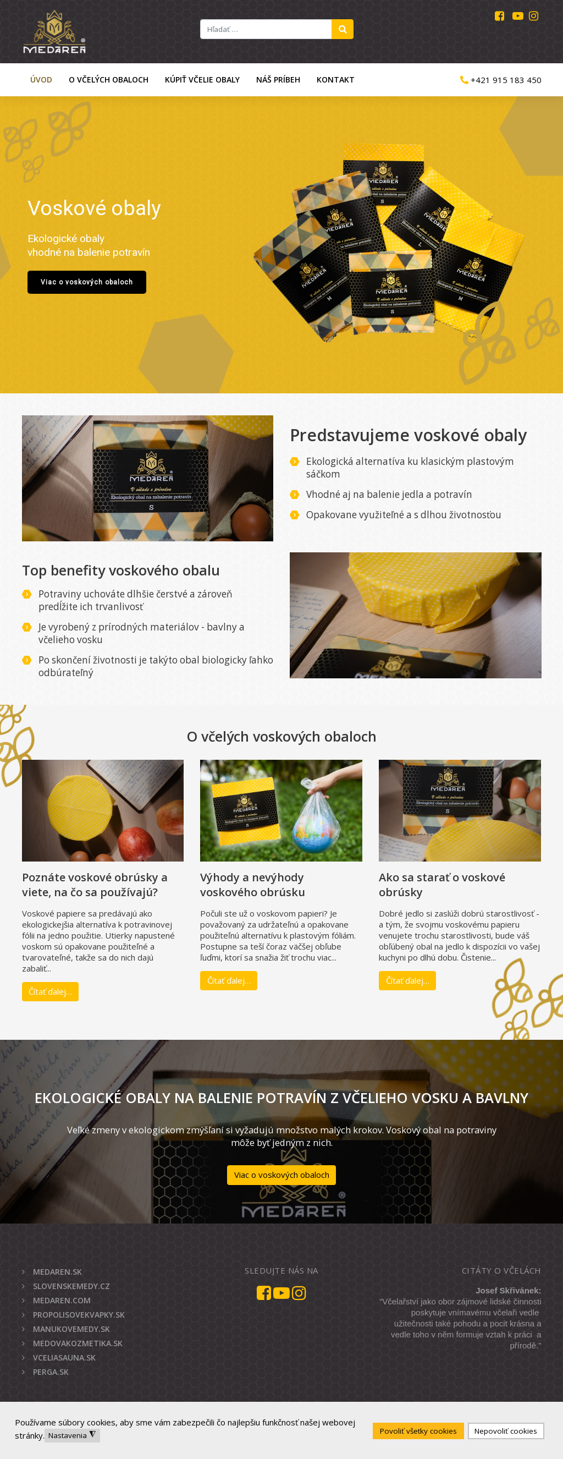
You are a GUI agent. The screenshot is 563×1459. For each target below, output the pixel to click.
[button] (281, 244)
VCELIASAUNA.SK (64, 1357)
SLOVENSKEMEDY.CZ (71, 1286)
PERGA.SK (51, 1372)
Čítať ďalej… (50, 991)
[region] (281, 244)
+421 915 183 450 (501, 79)
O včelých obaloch (108, 79)
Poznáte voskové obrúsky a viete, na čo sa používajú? (95, 884)
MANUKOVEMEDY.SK (71, 1329)
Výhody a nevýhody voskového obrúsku (252, 884)
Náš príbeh (278, 79)
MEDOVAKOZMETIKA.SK (78, 1343)
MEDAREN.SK (57, 1271)
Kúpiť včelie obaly (202, 79)
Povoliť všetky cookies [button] (418, 1431)
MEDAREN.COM (62, 1300)
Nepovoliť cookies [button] (505, 1431)
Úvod (41, 79)
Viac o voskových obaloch (281, 1174)
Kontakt (336, 79)
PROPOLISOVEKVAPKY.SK (79, 1314)
